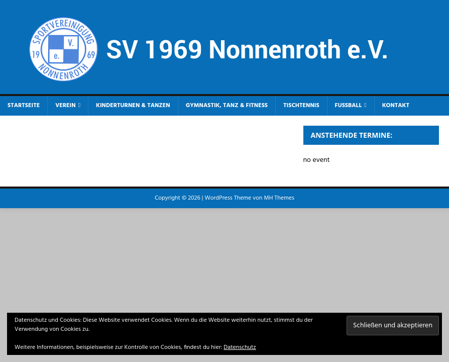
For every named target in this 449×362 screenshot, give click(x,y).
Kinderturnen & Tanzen (133, 106)
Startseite (24, 106)
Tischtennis (301, 106)
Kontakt (395, 106)
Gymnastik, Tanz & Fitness (227, 106)
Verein (65, 106)
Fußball (348, 106)
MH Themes (279, 198)
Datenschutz (239, 347)
